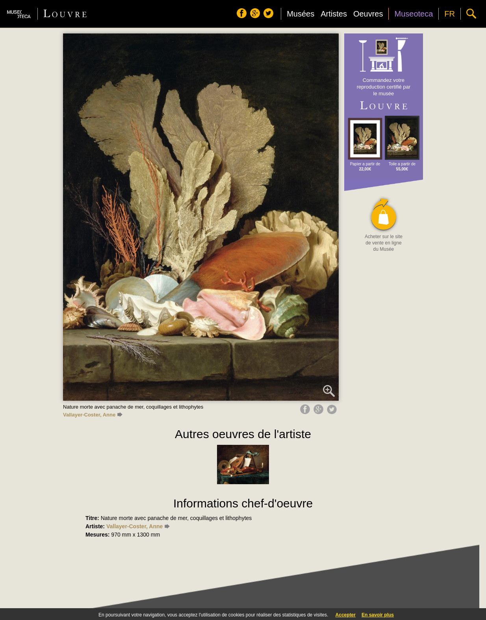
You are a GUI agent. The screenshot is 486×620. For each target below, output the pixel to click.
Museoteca (413, 13)
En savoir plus (378, 615)
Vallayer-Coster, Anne (92, 415)
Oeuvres (368, 13)
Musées (300, 13)
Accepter (346, 615)
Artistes (334, 13)
